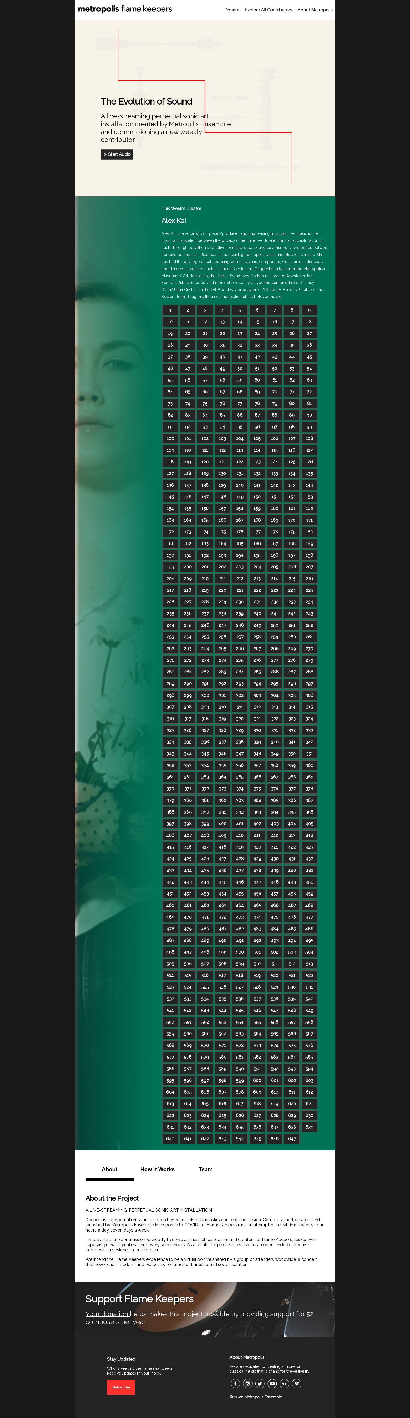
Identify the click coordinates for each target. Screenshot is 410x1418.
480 (205, 928)
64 (170, 391)
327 (205, 730)
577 (170, 1057)
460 (170, 905)
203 (240, 566)
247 (222, 625)
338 (240, 742)
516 (205, 975)
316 (170, 718)
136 (170, 485)
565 (274, 1033)
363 (205, 777)
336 (205, 742)
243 (309, 613)
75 (205, 403)
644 (240, 1138)
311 (240, 707)
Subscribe (121, 1387)
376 (274, 788)
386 (292, 800)
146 (187, 496)
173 (187, 531)
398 (188, 823)
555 (257, 1022)
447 (257, 882)
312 (257, 707)
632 (187, 1127)
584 (292, 1057)
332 (292, 730)
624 (205, 1115)
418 (222, 847)
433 (170, 870)
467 (292, 905)
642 (205, 1138)
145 (170, 496)
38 (187, 356)
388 (170, 812)
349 (275, 753)
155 (187, 508)
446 (240, 882)
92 (187, 426)
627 (257, 1115)
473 (240, 917)
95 (239, 426)
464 (240, 905)
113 (240, 450)
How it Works (157, 1169)
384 (257, 800)
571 (222, 1045)
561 (205, 1033)
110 (187, 450)
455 (240, 893)
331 (274, 730)
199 (170, 566)
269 (292, 648)
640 (170, 1138)
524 (187, 987)
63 (309, 380)
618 (257, 1103)
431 (291, 858)
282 (205, 672)
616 (222, 1103)
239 (240, 613)
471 (205, 917)
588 (205, 1068)
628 (275, 1115)
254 (187, 637)
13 (222, 321)
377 (292, 788)
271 (170, 660)
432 (309, 858)
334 (170, 742)
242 (292, 613)
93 (205, 426)
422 (292, 847)
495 (309, 940)
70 (274, 391)
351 (309, 753)
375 (257, 788)
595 (170, 1080)
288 (309, 672)
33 (257, 345)
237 (205, 613)
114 (257, 450)
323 (292, 718)
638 (292, 1127)
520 (274, 975)
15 (257, 321)
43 (274, 356)
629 (292, 1115)
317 (187, 718)
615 (205, 1103)
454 (222, 893)
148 (222, 496)
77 (239, 403)
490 (222, 940)
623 (187, 1115)
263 (187, 648)
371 (187, 788)
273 (205, 660)
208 (170, 578)
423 (309, 847)
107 (291, 438)
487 (170, 940)
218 (187, 590)
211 (222, 578)
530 (292, 987)
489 (205, 940)
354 (205, 765)
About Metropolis (315, 9)
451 (170, 893)
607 (222, 1092)
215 (292, 578)
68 (239, 391)
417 (205, 847)
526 (222, 987)
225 (309, 590)
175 (222, 531)
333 (309, 730)
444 (205, 882)
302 (240, 695)
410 (240, 835)
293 (240, 683)
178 (274, 531)
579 (205, 1057)
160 (274, 508)
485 (292, 928)
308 (188, 707)
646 (274, 1138)
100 (170, 438)
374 (240, 788)
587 (187, 1068)
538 (274, 998)
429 (257, 858)
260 (292, 637)
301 (222, 695)
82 (170, 415)
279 (309, 660)
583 (274, 1057)
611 (292, 1092)
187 (274, 543)
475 (274, 917)
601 (274, 1080)
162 (309, 508)
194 (240, 555)
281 (187, 672)
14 (240, 321)
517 (222, 975)
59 (239, 380)
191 (187, 555)
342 (309, 742)
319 (222, 718)
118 (170, 461)
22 (222, 333)
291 (205, 683)
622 (170, 1115)
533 (187, 998)
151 (275, 496)
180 (309, 531)
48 (205, 368)
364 (222, 777)
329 (240, 730)
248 (240, 625)
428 (240, 858)
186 (257, 543)
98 (292, 426)
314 (291, 707)
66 (205, 391)
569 (188, 1045)
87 (257, 415)
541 (170, 1010)
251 (292, 625)
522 (309, 975)
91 (170, 426)
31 (222, 345)
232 (274, 601)
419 (240, 847)
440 (292, 870)
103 (222, 438)
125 (292, 461)
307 (170, 707)
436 (222, 870)
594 (309, 1068)
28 (170, 345)
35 (291, 345)
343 (170, 753)
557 (292, 1022)
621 (309, 1103)
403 (275, 823)
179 (291, 531)
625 (222, 1115)
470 (188, 917)
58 (222, 380)
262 (170, 648)
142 (274, 485)
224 (292, 590)
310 (222, 707)
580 (222, 1057)
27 (309, 333)
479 (188, 928)
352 (170, 765)
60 (257, 380)
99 (309, 426)
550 (170, 1022)
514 (170, 975)
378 (309, 788)
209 (188, 578)
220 (222, 590)
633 (205, 1127)
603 (309, 1080)
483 (257, 928)
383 (240, 800)
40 (222, 356)
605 (188, 1092)
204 (257, 566)
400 (222, 823)
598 (222, 1080)
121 (222, 461)
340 (275, 742)
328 (222, 730)
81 (309, 403)
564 (257, 1033)
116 (292, 450)
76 (222, 403)
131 (240, 473)
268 (275, 648)
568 (170, 1045)
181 (170, 543)
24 (257, 333)
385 (274, 800)
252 (309, 625)
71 (292, 391)
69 (257, 391)
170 (291, 520)
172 (170, 531)
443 (188, 882)
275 (240, 660)
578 (187, 1057)
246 (205, 625)
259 (274, 637)
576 (309, 1045)
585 (309, 1057)
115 (275, 450)
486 (309, 928)
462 (205, 905)
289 (170, 683)
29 (187, 345)
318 (205, 718)
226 (170, 601)
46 (170, 368)
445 (222, 882)
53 (291, 368)
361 (170, 777)
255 (205, 637)
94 (222, 426)
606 (205, 1092)
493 (275, 940)
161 (292, 508)
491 (240, 940)
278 (292, 660)
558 (309, 1022)
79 (274, 403)
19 (170, 333)
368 (292, 777)
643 (222, 1138)
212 (239, 578)
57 (205, 380)
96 (257, 426)
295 (274, 683)
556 (274, 1022)
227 (187, 601)
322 (274, 718)
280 (170, 672)
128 (187, 473)
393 (257, 812)
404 (292, 823)
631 (170, 1127)
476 (292, 917)
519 (257, 975)
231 (257, 601)
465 (257, 905)
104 (240, 438)
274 (222, 660)
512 (292, 963)
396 (309, 812)
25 (274, 333)
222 (257, 590)
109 (170, 450)
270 (309, 648)
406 (170, 835)
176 (239, 531)
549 (309, 1010)
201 (205, 566)
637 (274, 1127)
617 (239, 1103)
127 (170, 473)
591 (257, 1068)
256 (222, 637)
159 (257, 508)
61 (274, 380)
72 (309, 391)
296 (292, 683)
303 (257, 695)
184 (222, 543)
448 (274, 882)
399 (205, 823)
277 (274, 660)
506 (188, 963)
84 (205, 415)
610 (274, 1092)
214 (274, 578)
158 (239, 508)
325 (170, 730)
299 (188, 695)
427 (222, 858)
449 (292, 882)
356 (240, 765)
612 (309, 1092)
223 (274, 590)
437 (240, 870)
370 (170, 788)
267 (257, 648)
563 (240, 1033)
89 (292, 415)
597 (205, 1080)
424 (170, 858)
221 (239, 590)
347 (240, 753)
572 (240, 1045)
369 (309, 777)
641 (187, 1138)
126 (309, 461)
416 (187, 847)
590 (240, 1068)
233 (292, 601)
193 (222, 555)
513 (309, 963)
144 (309, 485)
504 (309, 952)
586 (170, 1068)
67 (222, 391)
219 (205, 590)
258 (257, 637)
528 (257, 987)
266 (240, 648)
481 (222, 928)
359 (292, 765)
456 (257, 893)
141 (257, 485)
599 (240, 1080)
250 (274, 625)
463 (222, 905)
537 (257, 998)
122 (239, 461)
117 (309, 450)
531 (309, 987)
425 (187, 858)
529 (274, 987)
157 (222, 508)
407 (188, 835)
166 (222, 520)
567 (309, 1033)
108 (309, 438)
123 (257, 461)
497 (188, 952)
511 (275, 963)
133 (274, 473)
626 (240, 1115)
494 (292, 940)
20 (187, 333)
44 (292, 356)
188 (292, 543)
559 (170, 1033)
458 (292, 893)
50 (239, 368)
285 (257, 672)
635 (240, 1127)
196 (274, 555)
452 (187, 893)
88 (274, 415)
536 (240, 998)
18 (309, 321)
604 (170, 1092)
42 (257, 356)
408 (205, 835)
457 (274, 893)
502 (274, 952)
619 (274, 1103)
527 (240, 987)
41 (240, 356)
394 (275, 812)
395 (292, 812)
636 (257, 1127)
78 (257, 403)
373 (222, 788)
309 (205, 707)
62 (292, 380)
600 (257, 1080)
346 (222, 753)
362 (187, 777)
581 (239, 1057)
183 (205, 543)
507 (205, 963)
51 (257, 368)
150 (257, 496)
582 (257, 1057)
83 (187, 415)
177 (257, 531)
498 (205, 952)
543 (205, 1010)
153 (309, 496)
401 (240, 823)
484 (274, 928)
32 (239, 345)
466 (274, 905)
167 (239, 520)
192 (205, 555)
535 (222, 998)
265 (222, 648)
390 (205, 812)
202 (222, 566)
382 (222, 800)
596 (188, 1080)
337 (222, 742)
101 (187, 438)
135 (309, 473)
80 (292, 403)
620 (292, 1103)
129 (205, 473)
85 (222, 415)
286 (275, 672)
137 (187, 485)
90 (309, 415)
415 (170, 847)
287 (292, 672)
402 (257, 823)
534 (205, 998)
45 (309, 356)
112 (222, 450)
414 (309, 835)
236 (187, 613)
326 (187, 730)
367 (274, 777)
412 (274, 835)
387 (309, 800)
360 (309, 765)
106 (274, 438)
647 (292, 1138)
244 (170, 625)
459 (309, 893)
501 (257, 952)
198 (309, 555)
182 (187, 543)
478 (170, 928)
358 (274, 765)
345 (205, 753)
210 (205, 578)
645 (257, 1138)
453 (205, 893)
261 (309, 637)
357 (257, 765)
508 (222, 963)
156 (205, 508)
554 (240, 1022)
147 (205, 496)
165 (205, 520)
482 (240, 928)
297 (309, 683)
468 (309, 905)
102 (205, 438)
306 (309, 695)
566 (292, 1033)
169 (274, 520)
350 (292, 753)
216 (309, 578)
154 (170, 508)
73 (170, 403)
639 (309, 1127)
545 (240, 1010)
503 (292, 952)
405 (309, 823)
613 (170, 1103)
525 (205, 987)
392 (240, 812)
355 (222, 765)
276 (257, 660)
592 (274, 1068)
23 (239, 333)
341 (291, 742)
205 (274, 566)
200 (188, 566)
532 (170, 998)
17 (292, 321)
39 (205, 356)
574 (274, 1045)
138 (205, 485)
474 (257, 917)
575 (292, 1045)
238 (222, 613)
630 (309, 1115)
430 (275, 858)
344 (188, 753)
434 (188, 870)
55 (170, 380)
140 (240, 485)
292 (222, 683)
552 (205, 1022)
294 (257, 683)
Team (206, 1169)
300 (205, 695)
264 (205, 648)
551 (187, 1022)
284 (240, 672)
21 (205, 333)
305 (292, 695)
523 (170, 987)
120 (205, 461)
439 (275, 870)
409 (222, 835)
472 (222, 917)
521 (292, 975)
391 (222, 812)
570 (205, 1045)
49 (222, 368)
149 (240, 496)
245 (187, 625)
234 (309, 601)
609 (257, 1092)
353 (187, 765)
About (110, 1169)
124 (274, 461)
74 (187, 403)
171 (309, 520)
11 (188, 321)
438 (257, 870)
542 (187, 1010)
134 (291, 473)
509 (240, 963)
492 (257, 940)
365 (240, 777)
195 (257, 555)
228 (205, 601)
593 (292, 1068)
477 (309, 917)
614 (187, 1103)
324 (309, 718)
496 (170, 952)
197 (291, 555)
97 (274, 426)
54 (309, 368)
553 (222, 1022)
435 (205, 870)
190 (170, 555)
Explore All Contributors (268, 9)
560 (188, 1033)
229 (222, 601)
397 (170, 823)
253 (170, 637)
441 (309, 870)
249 (257, 625)
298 (170, 695)
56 (187, 380)
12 (205, 321)
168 (257, 520)
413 (291, 835)
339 (257, 742)
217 (170, 590)
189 (309, 543)
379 (170, 800)
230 (240, 601)
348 (257, 753)
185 (239, 543)
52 (274, 368)
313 (274, 707)
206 (292, 566)
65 (187, 391)
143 (291, 485)
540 (309, 998)
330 (257, 730)
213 (257, 578)
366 (257, 777)
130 (222, 473)
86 (239, 415)
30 (205, 345)
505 (170, 963)
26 (292, 333)
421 (274, 847)
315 (309, 707)
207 (309, 566)
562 (222, 1033)
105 (257, 438)
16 (274, 321)
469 (170, 917)
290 (188, 683)
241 (274, 613)
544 (222, 1010)
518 (239, 975)
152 (292, 496)
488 (188, 940)
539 (292, 998)
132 (257, 473)
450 (309, 882)
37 (170, 356)
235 (170, 613)
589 (222, 1068)
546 (257, 1010)
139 (222, 485)
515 (187, 975)
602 (292, 1080)
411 (257, 835)
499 (222, 952)
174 (205, 531)
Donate (231, 9)
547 (274, 1010)
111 (205, 450)
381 (205, 800)
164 (187, 520)
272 (187, 660)
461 (187, 905)
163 (170, 520)
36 (309, 345)
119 (187, 461)
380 (188, 800)
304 (275, 695)
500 (240, 952)
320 (240, 718)
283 (222, 672)
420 (257, 847)
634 (222, 1127)
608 (240, 1092)
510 (257, 963)
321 (257, 718)
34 (274, 345)
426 (205, 858)
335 (187, 742)
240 (257, 613)
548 (292, 1010)
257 (240, 637)
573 (257, 1045)
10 (170, 321)
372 (205, 788)
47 (187, 368)
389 (188, 812)
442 (170, 882)
